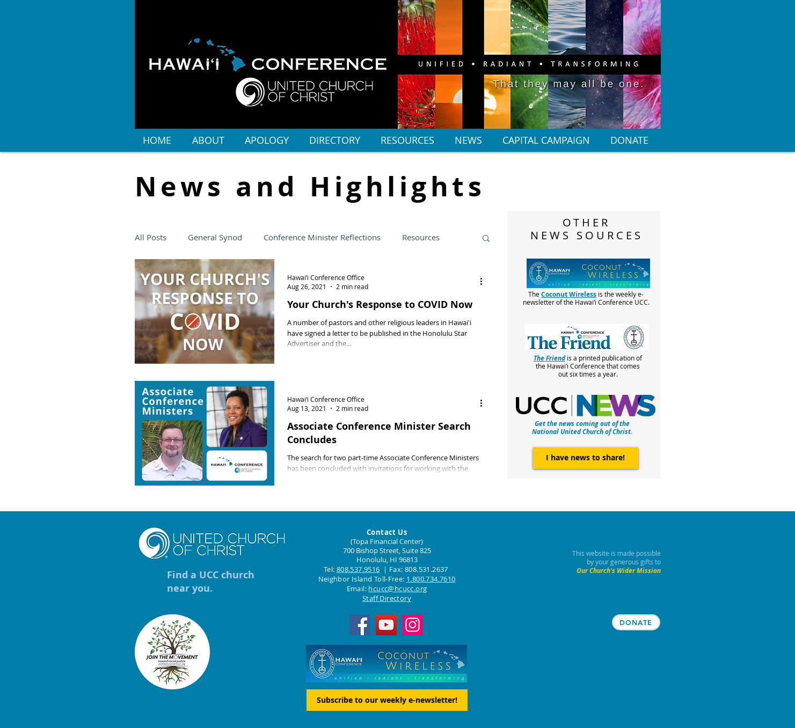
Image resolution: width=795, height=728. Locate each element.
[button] (486, 239)
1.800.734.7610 (430, 579)
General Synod (215, 237)
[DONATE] (636, 622)
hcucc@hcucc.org (397, 588)
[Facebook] (359, 624)
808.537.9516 (358, 569)
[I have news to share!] (585, 458)
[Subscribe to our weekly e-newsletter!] (387, 700)
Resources (421, 237)
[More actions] (485, 281)
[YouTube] (386, 624)
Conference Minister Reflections (322, 237)
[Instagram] (412, 624)
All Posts (150, 237)
